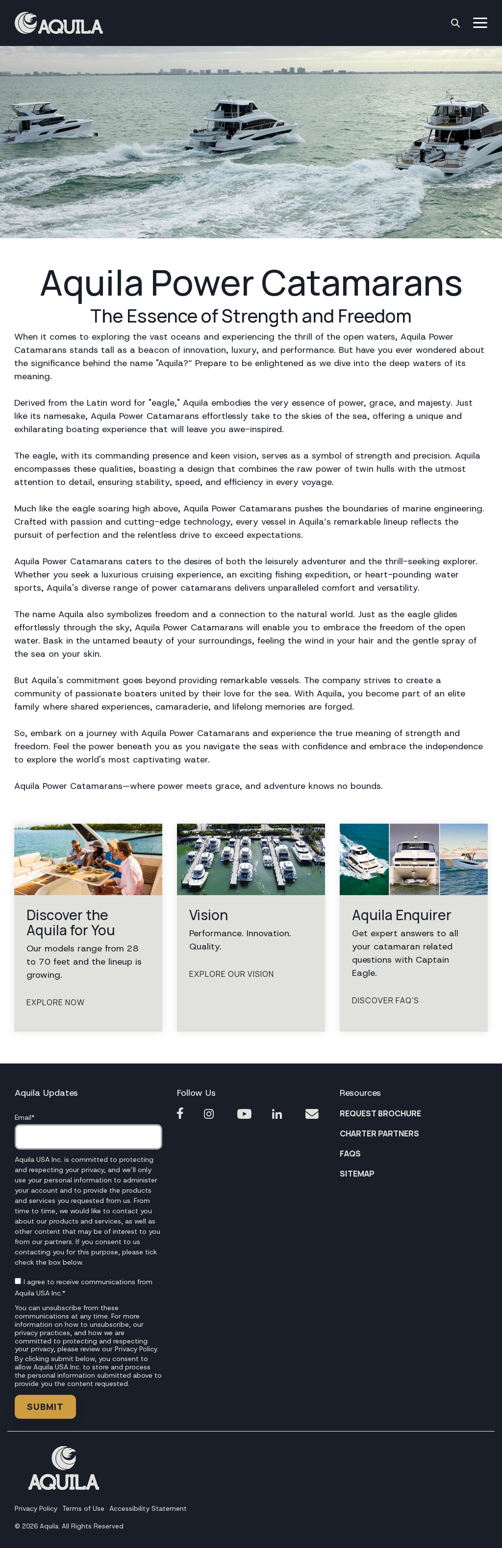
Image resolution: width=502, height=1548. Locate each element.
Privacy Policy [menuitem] (36, 1508)
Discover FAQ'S (385, 1000)
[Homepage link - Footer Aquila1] (64, 1487)
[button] (480, 22)
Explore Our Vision (231, 974)
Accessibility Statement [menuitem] (148, 1508)
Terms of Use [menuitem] (83, 1508)
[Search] (455, 23)
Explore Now (55, 1002)
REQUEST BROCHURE (380, 1113)
